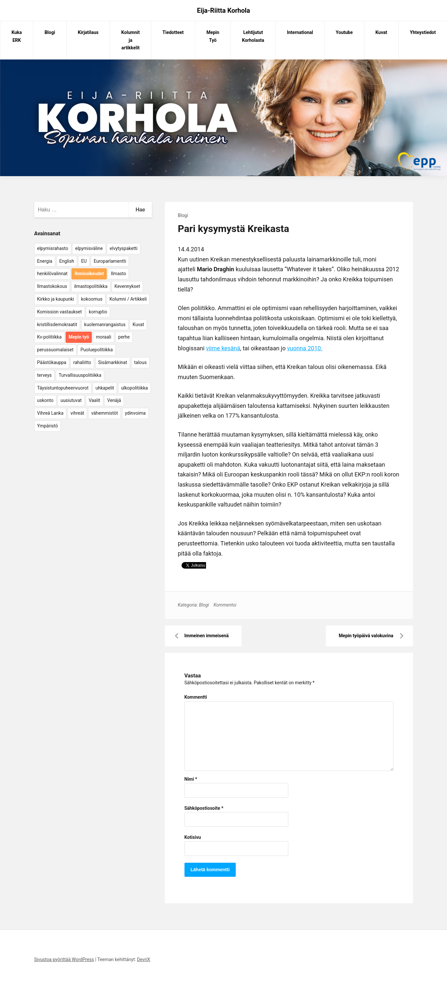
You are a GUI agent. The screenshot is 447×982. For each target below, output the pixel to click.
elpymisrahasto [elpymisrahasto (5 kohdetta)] (52, 248)
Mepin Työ (212, 36)
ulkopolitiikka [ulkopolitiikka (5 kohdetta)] (134, 388)
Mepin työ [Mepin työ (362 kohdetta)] (79, 337)
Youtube (344, 32)
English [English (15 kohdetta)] (66, 261)
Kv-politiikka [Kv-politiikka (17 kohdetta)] (49, 337)
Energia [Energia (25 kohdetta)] (45, 261)
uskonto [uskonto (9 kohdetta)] (45, 400)
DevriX (143, 959)
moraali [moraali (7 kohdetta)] (103, 337)
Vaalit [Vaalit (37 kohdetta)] (94, 400)
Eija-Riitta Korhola (223, 10)
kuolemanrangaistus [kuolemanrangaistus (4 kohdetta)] (105, 324)
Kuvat (381, 32)
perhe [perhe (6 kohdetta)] (124, 337)
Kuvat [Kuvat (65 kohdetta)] (138, 324)
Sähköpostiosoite (204, 808)
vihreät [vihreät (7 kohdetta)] (77, 413)
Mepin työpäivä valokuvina (366, 635)
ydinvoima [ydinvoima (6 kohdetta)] (135, 413)
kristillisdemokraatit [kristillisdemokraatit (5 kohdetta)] (57, 324)
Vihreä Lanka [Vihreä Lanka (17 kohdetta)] (50, 413)
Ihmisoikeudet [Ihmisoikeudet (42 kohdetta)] (89, 273)
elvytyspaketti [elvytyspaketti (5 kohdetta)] (123, 248)
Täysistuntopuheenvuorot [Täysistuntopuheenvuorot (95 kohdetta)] (63, 388)
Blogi (49, 32)
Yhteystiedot (423, 32)
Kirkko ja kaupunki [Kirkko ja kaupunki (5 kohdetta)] (55, 299)
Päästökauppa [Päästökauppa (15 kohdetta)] (51, 362)
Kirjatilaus (88, 32)
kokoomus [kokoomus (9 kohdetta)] (91, 299)
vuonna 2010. (304, 348)
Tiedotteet (173, 32)
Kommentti (195, 697)
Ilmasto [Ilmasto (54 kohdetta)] (118, 273)
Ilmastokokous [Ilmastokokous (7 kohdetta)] (52, 286)
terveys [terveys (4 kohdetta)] (44, 375)
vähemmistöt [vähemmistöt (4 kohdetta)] (104, 413)
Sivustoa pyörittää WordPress (64, 959)
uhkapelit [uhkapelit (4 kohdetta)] (105, 388)
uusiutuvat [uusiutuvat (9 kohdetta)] (71, 400)
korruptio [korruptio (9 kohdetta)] (98, 311)
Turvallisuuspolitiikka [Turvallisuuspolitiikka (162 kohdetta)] (80, 375)
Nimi (190, 779)
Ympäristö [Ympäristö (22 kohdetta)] (47, 425)
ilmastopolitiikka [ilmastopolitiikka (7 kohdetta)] (90, 286)
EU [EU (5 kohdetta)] (84, 261)
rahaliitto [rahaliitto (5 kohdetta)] (82, 362)
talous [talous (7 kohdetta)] (140, 362)
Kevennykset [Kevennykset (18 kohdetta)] (127, 286)
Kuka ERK (16, 36)
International (300, 32)
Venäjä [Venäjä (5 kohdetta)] (114, 400)
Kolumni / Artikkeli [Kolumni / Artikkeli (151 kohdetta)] (128, 299)
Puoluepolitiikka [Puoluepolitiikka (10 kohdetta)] (96, 349)
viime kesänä (223, 348)
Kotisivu (192, 837)
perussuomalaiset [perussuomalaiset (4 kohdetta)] (55, 349)
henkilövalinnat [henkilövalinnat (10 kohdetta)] (52, 273)
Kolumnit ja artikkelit (130, 40)
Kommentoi (225, 605)
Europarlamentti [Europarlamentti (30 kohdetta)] (110, 261)
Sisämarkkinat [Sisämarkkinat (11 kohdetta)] (112, 362)
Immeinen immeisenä (206, 635)
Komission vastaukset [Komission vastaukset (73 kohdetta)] (59, 311)
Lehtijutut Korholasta (253, 36)
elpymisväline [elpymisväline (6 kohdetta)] (89, 248)
